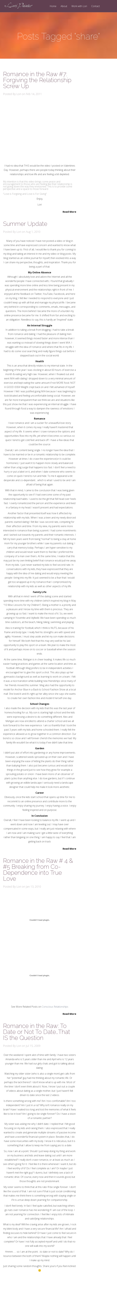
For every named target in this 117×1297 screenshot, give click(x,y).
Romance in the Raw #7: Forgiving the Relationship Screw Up (37, 79)
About (64, 6)
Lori (18, 94)
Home (53, 6)
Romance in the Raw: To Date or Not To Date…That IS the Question (36, 1031)
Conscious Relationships (55, 1006)
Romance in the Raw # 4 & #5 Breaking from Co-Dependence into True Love (38, 869)
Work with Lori (79, 6)
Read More (69, 211)
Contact (95, 6)
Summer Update (25, 223)
